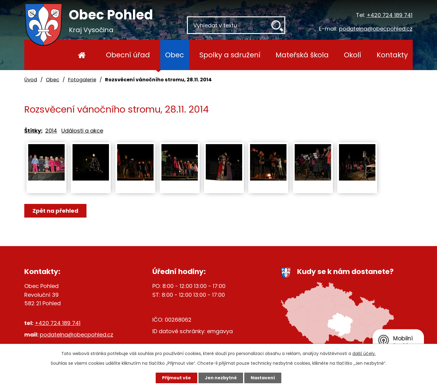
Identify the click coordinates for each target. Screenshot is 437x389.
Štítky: (33, 130)
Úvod (82, 55)
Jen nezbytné (221, 378)
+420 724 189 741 (389, 15)
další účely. (364, 353)
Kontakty (392, 55)
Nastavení (263, 378)
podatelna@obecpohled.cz (375, 28)
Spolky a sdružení (229, 55)
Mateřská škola (302, 55)
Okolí (352, 55)
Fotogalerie (82, 79)
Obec (174, 55)
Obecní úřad (128, 55)
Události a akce (82, 130)
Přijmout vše (176, 378)
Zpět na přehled (55, 211)
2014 (51, 130)
